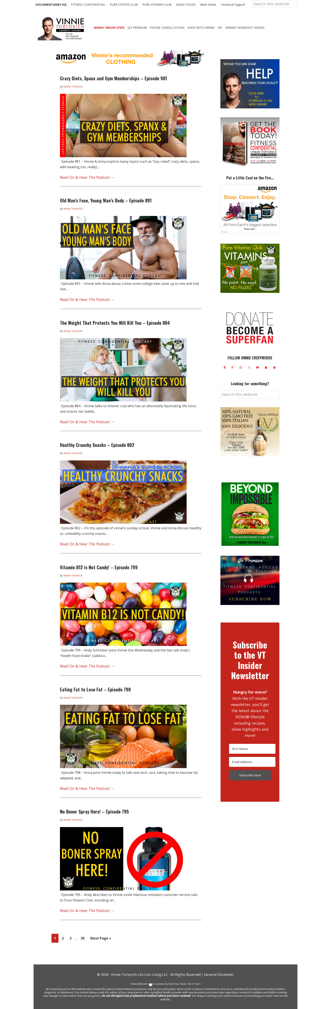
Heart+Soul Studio (177, 983)
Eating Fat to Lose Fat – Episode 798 (95, 691)
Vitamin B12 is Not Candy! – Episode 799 (99, 570)
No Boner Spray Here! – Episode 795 (94, 813)
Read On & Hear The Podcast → (85, 184)
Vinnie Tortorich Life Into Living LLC (139, 974)
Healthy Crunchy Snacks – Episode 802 (97, 449)
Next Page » (100, 939)
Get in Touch (194, 983)
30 (83, 938)
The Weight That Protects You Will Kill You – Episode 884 (115, 328)
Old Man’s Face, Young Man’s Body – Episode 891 (106, 207)
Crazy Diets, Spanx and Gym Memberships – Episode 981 (113, 85)
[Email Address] (252, 769)
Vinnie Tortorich (62, 36)
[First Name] (252, 756)
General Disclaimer (218, 974)
